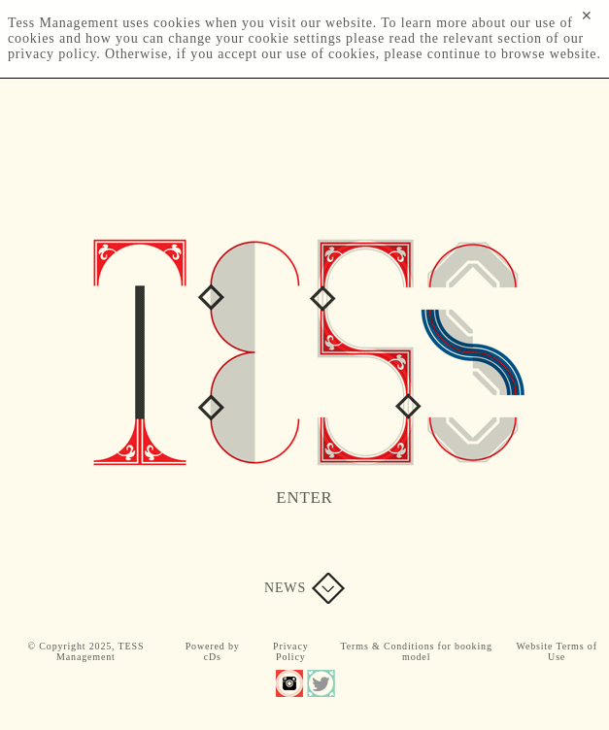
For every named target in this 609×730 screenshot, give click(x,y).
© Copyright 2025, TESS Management (86, 651)
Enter (304, 497)
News (285, 588)
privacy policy (52, 54)
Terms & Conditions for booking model (416, 651)
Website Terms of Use (556, 651)
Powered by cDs (213, 651)
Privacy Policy (290, 651)
